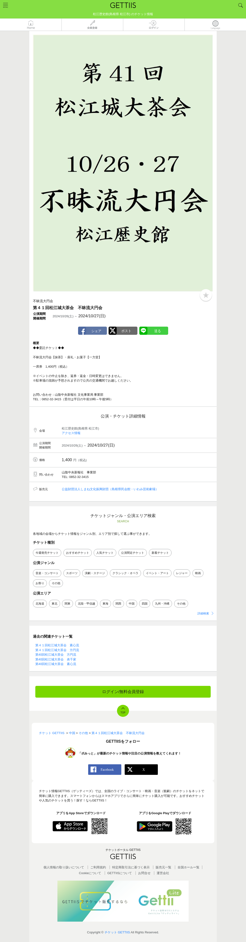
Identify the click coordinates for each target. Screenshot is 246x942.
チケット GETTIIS (117, 932)
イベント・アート (157, 573)
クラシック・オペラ (125, 573)
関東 (67, 603)
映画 (198, 573)
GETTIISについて (119, 873)
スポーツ (72, 573)
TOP (123, 712)
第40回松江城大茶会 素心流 (55, 664)
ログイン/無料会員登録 (123, 691)
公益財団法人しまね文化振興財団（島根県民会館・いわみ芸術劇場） (110, 489)
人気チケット (105, 552)
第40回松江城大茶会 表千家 (55, 659)
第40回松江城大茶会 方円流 (55, 654)
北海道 (40, 603)
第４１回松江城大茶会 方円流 (57, 650)
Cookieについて (90, 873)
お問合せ (144, 873)
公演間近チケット (132, 552)
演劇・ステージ (95, 573)
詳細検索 (203, 613)
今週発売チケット (47, 552)
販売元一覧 (163, 867)
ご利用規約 (98, 867)
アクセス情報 (71, 433)
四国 (145, 603)
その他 (56, 583)
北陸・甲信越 (86, 603)
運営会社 (163, 873)
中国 (132, 603)
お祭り (40, 583)
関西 (118, 603)
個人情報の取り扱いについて (63, 867)
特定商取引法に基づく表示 (131, 867)
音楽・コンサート (47, 573)
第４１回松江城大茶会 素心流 (57, 645)
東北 (54, 603)
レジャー (182, 573)
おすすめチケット (77, 552)
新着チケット (160, 552)
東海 (105, 603)
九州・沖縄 (162, 603)
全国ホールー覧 (188, 867)
